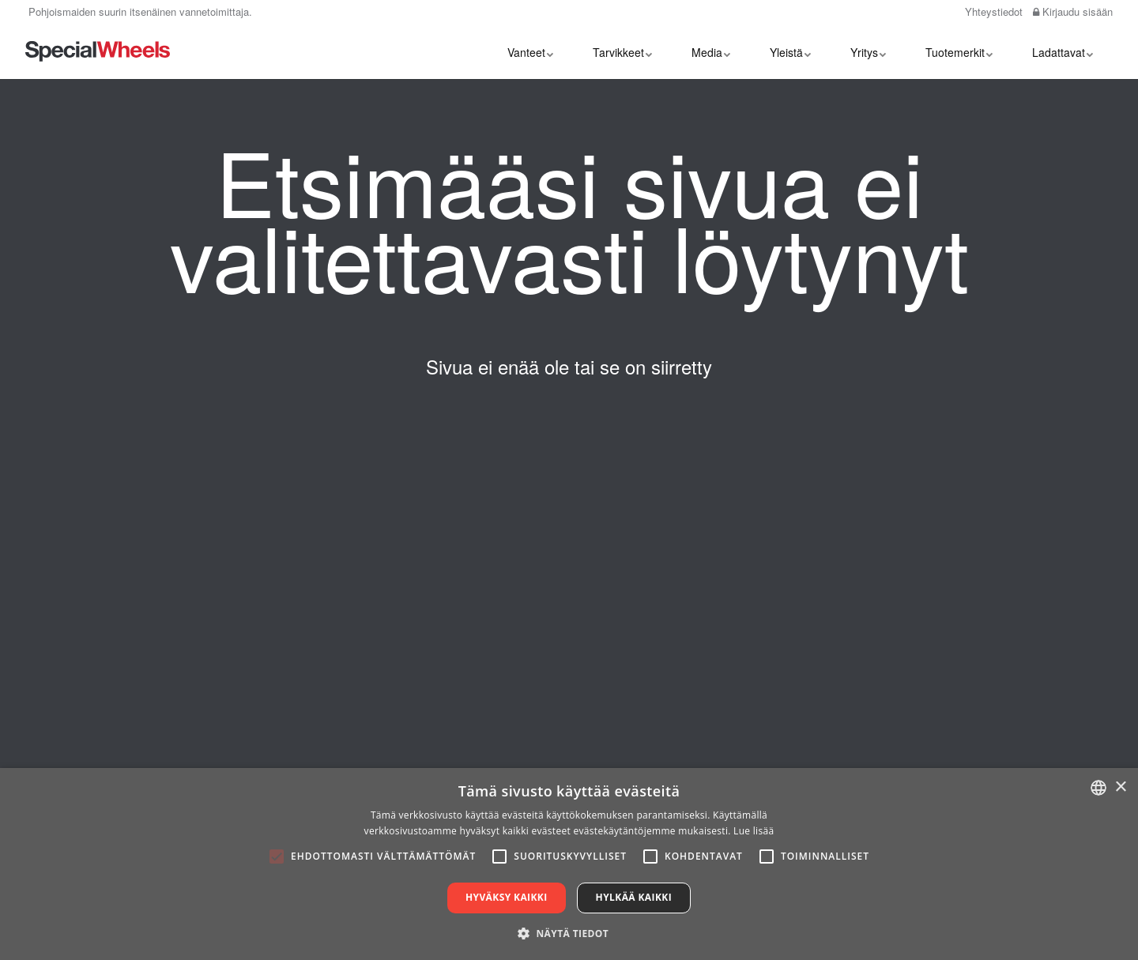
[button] (569, 933)
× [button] (1120, 787)
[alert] (569, 864)
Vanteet (530, 51)
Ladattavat (1062, 51)
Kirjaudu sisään (1073, 11)
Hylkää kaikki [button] (634, 897)
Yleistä (790, 51)
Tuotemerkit (959, 51)
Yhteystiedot (992, 11)
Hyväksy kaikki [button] (506, 897)
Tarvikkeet (622, 51)
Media (710, 51)
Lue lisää (753, 831)
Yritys (868, 51)
